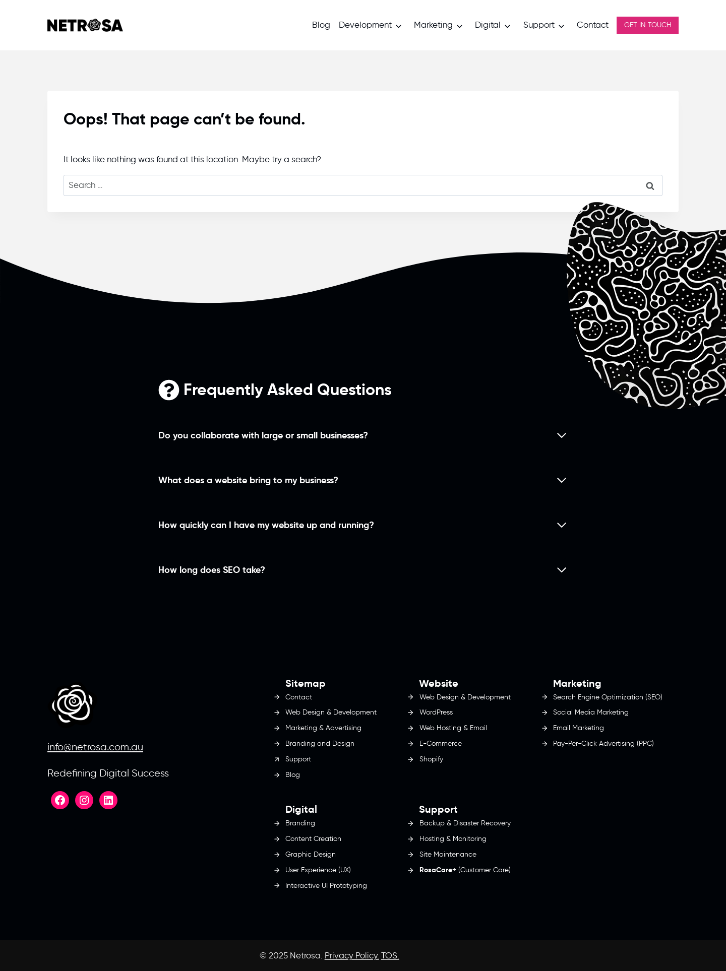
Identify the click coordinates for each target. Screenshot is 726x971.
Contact (593, 25)
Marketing (433, 25)
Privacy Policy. (352, 955)
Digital (488, 25)
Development (365, 25)
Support (539, 25)
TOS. (390, 955)
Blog (321, 25)
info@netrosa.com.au (95, 747)
